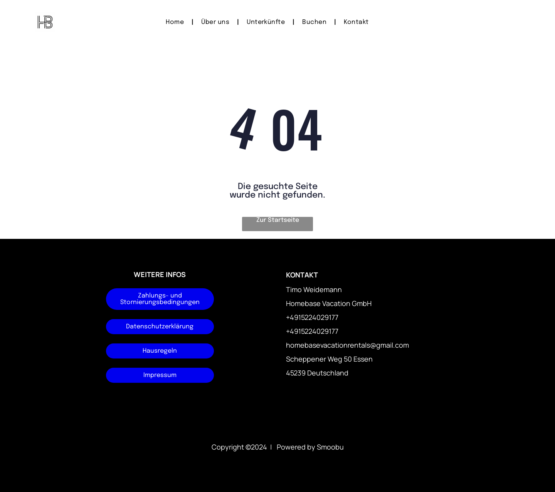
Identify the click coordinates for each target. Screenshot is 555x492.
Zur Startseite (277, 220)
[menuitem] (175, 22)
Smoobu (330, 446)
